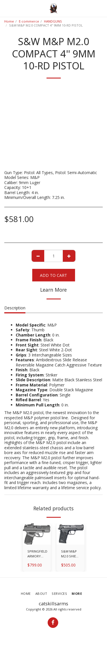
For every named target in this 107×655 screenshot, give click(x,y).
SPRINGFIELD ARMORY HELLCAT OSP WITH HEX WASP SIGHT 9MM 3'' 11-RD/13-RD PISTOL (37, 554)
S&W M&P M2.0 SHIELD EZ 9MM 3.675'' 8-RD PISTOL (70, 554)
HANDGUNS (53, 21)
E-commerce (29, 21)
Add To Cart (53, 275)
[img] (37, 534)
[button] (6, 8)
